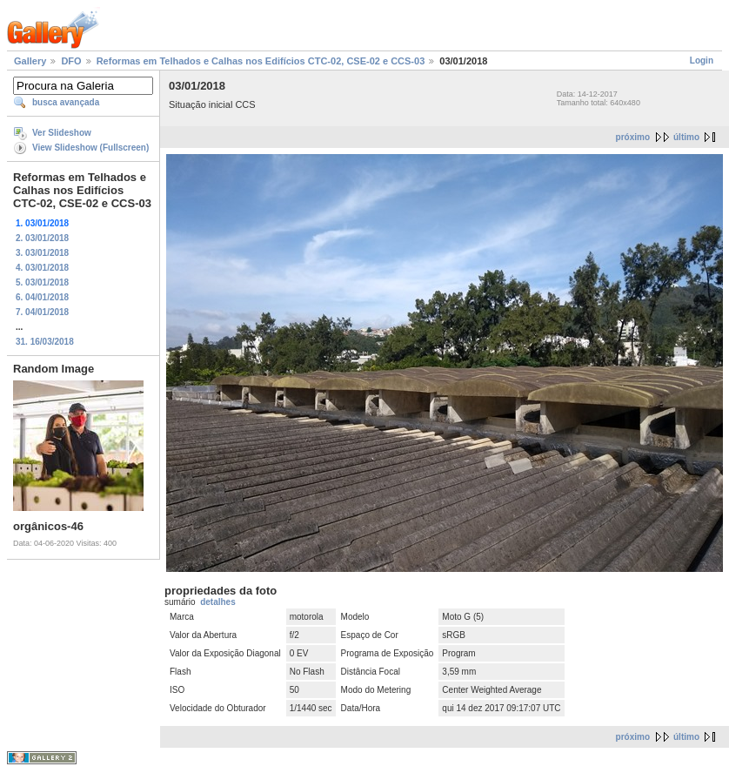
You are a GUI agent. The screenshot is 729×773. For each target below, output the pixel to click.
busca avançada (65, 102)
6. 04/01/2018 (42, 297)
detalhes (218, 602)
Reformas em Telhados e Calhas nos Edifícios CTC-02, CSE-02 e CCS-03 (261, 61)
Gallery (30, 61)
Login (701, 60)
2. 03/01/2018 (42, 238)
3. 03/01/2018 (42, 253)
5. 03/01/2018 (42, 282)
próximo (633, 137)
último (686, 137)
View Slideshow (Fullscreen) (90, 147)
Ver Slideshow (61, 133)
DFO (71, 61)
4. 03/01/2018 (42, 267)
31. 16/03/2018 (45, 341)
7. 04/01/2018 (42, 312)
